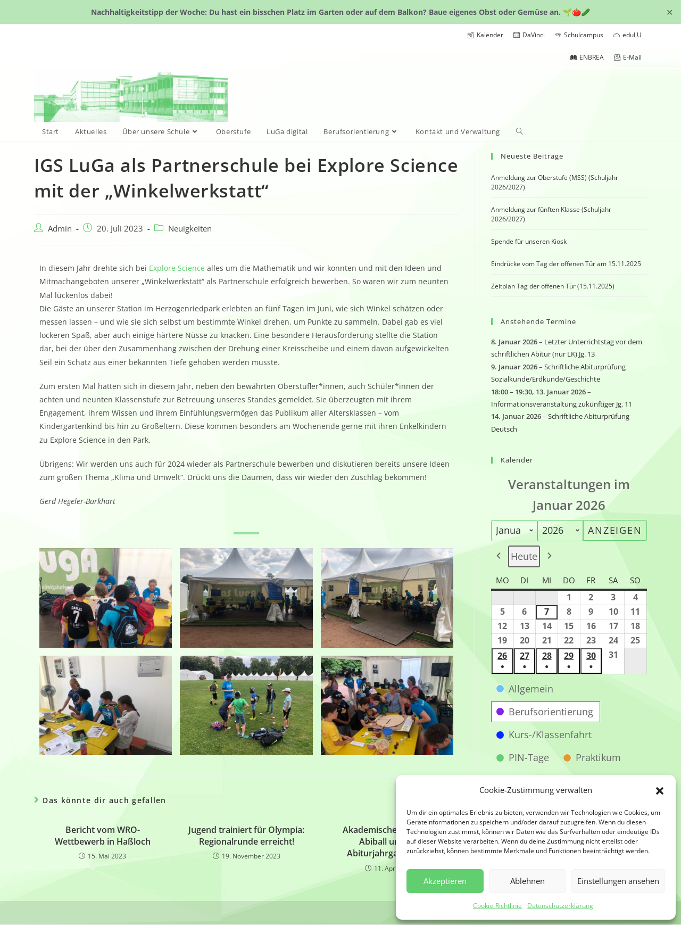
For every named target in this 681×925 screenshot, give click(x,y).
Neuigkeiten (190, 229)
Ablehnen (527, 881)
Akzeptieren (445, 881)
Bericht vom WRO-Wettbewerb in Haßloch (103, 835)
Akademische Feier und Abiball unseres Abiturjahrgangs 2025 (390, 842)
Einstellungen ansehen (618, 881)
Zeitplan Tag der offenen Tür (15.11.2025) (552, 286)
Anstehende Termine (538, 321)
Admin (60, 229)
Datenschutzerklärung (560, 905)
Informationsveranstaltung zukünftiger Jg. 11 (561, 404)
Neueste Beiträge (532, 156)
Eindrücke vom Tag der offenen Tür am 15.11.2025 (566, 263)
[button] (659, 789)
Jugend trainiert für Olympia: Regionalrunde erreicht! (246, 835)
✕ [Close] (669, 12)
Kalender (517, 460)
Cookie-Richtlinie (497, 905)
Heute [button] (524, 556)
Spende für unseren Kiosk (529, 241)
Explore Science (177, 268)
